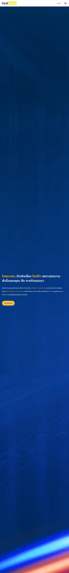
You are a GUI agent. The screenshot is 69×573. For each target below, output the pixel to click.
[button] (65, 3)
